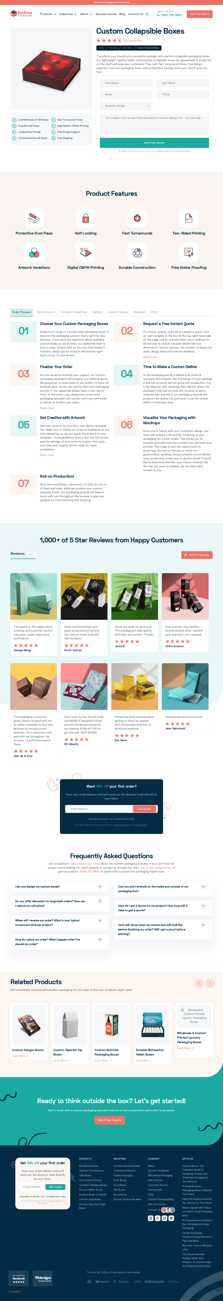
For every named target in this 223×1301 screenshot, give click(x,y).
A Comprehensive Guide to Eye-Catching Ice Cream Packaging (197, 1224)
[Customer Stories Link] (132, 1281)
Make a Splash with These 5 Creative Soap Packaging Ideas (197, 1211)
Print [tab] (154, 312)
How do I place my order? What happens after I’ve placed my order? (52, 941)
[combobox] (126, 106)
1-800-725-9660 (169, 13)
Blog (122, 14)
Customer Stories (158, 1185)
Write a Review (196, 555)
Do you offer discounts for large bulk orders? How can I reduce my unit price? (52, 903)
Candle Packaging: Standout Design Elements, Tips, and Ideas (197, 1237)
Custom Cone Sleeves (91, 1170)
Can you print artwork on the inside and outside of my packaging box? (155, 888)
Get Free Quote (157, 1204)
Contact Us (135, 14)
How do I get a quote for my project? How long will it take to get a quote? (155, 907)
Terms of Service (164, 151)
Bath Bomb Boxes (88, 1166)
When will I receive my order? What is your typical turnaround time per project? (52, 922)
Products (46, 14)
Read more (150, 357)
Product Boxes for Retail (92, 1194)
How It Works (155, 1180)
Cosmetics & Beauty (125, 1170)
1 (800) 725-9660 (88, 871)
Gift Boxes (119, 1189)
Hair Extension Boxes (90, 1180)
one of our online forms (155, 867)
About (84, 14)
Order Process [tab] (21, 312)
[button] (25, 2)
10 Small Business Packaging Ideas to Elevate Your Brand (197, 1190)
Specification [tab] (46, 312)
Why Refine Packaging (160, 1175)
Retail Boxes (128, 48)
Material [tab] (139, 312)
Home (101, 48)
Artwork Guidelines (158, 1170)
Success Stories (106, 14)
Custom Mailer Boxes (91, 1189)
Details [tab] (97, 312)
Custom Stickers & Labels (127, 1199)
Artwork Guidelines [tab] (74, 312)
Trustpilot (14, 1291)
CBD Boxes (85, 1175)
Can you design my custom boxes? (52, 886)
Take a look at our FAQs (85, 863)
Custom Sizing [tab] (118, 312)
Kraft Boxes (120, 1180)
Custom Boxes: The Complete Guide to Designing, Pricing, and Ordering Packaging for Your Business (195, 1174)
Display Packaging (123, 1175)
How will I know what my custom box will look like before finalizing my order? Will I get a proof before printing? (155, 928)
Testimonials (155, 1189)
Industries (66, 14)
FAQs (151, 1194)
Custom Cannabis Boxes (127, 1166)
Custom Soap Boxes (90, 1199)
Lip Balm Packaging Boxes (93, 1185)
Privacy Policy (183, 151)
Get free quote (199, 14)
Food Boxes (120, 1185)
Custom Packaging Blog (161, 1199)
